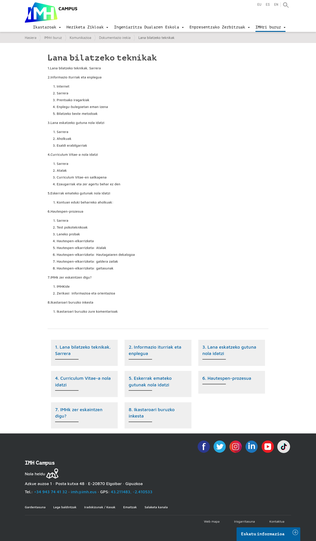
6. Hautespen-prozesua (226, 378)
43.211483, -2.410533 (132, 491)
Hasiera (30, 38)
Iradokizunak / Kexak (99, 507)
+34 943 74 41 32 (50, 491)
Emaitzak (130, 507)
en (276, 5)
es (268, 5)
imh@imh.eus (84, 491)
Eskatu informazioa (263, 534)
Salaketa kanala (156, 507)
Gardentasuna (35, 507)
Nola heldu (35, 473)
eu (259, 5)
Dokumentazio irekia (114, 38)
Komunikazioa (80, 38)
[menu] (47, 27)
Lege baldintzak (64, 507)
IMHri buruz (53, 38)
